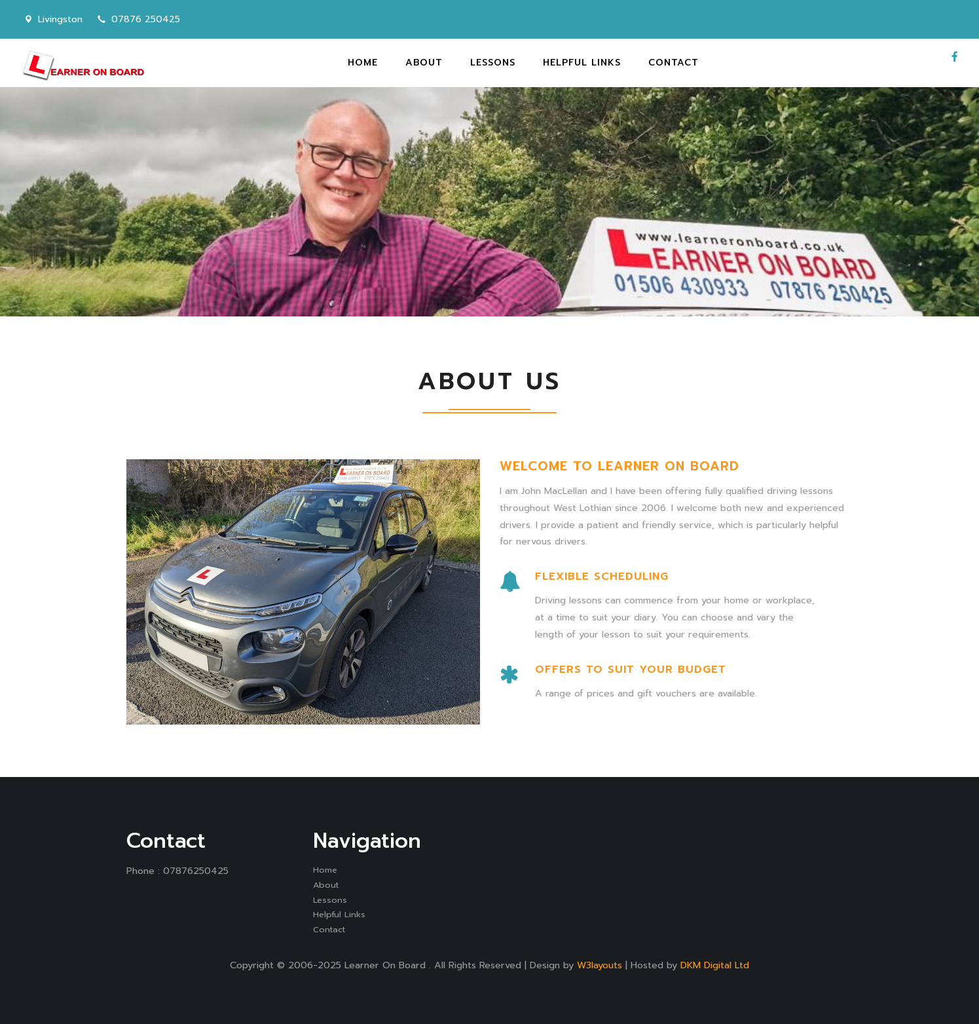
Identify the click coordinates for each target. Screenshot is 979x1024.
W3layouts (599, 965)
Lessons (330, 900)
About (326, 885)
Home (325, 869)
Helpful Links (339, 914)
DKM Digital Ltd (714, 965)
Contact (329, 929)
